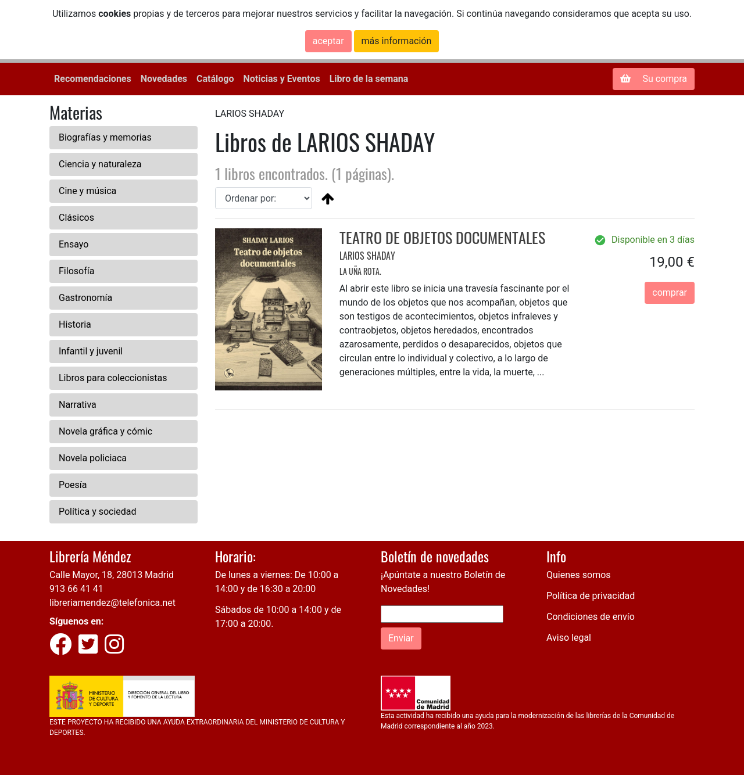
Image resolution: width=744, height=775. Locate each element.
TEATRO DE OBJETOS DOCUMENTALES (442, 237)
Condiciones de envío (590, 616)
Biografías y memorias (105, 137)
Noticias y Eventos (281, 78)
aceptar (328, 40)
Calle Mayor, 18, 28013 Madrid (111, 574)
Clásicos (76, 217)
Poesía (73, 484)
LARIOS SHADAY (367, 256)
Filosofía (76, 271)
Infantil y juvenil (91, 351)
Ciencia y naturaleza (100, 164)
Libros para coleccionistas (113, 377)
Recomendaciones (92, 78)
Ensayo (73, 244)
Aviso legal (568, 637)
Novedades (164, 78)
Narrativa (77, 404)
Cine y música (87, 190)
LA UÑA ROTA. (360, 271)
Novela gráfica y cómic (105, 431)
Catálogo (215, 78)
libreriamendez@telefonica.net (112, 602)
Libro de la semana (369, 78)
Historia (75, 324)
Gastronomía (85, 297)
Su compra (653, 78)
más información (397, 40)
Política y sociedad (98, 511)
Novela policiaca (93, 458)
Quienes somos (578, 574)
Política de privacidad (590, 595)
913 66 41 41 (76, 588)
